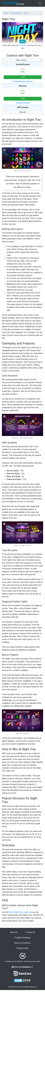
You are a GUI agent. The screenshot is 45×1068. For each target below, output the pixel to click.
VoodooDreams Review (23, 81)
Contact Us (30, 932)
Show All (22, 112)
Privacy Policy (23, 948)
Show (22, 41)
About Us (14, 932)
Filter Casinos (21, 60)
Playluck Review (23, 103)
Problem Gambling (22, 938)
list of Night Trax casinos (19, 912)
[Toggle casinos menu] (39, 3)
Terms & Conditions (22, 943)
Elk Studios (22, 45)
